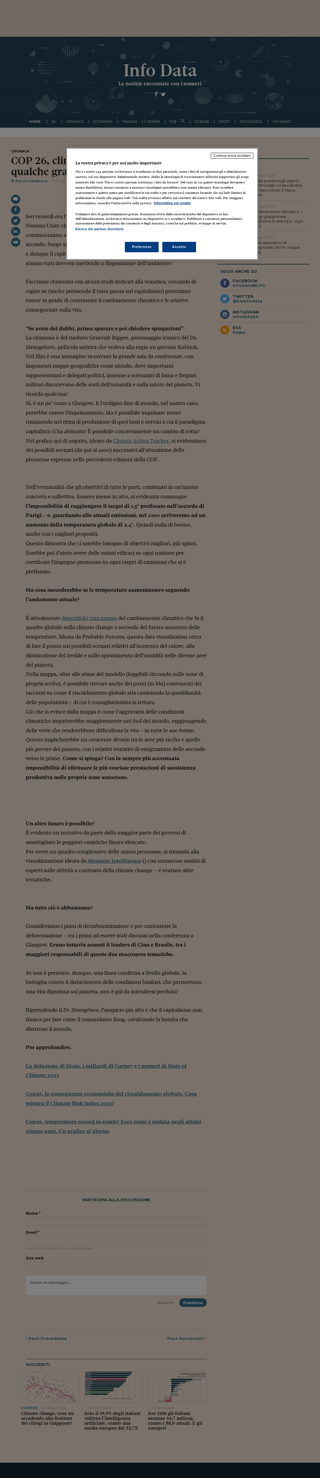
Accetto (179, 247)
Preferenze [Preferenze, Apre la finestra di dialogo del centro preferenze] (142, 247)
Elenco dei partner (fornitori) (99, 229)
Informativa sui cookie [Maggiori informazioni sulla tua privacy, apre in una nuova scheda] (172, 203)
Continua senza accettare (232, 155)
